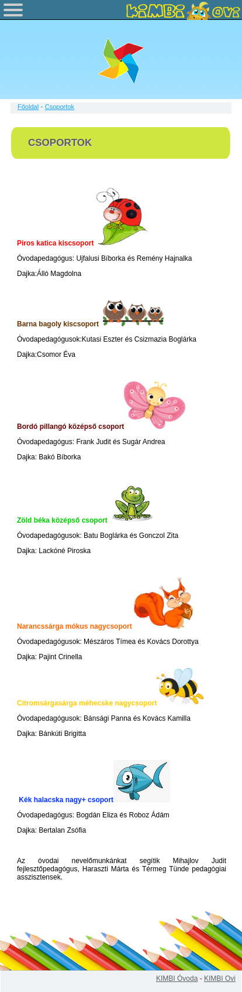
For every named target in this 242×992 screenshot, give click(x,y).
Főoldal (28, 106)
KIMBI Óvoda (177, 978)
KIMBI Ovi (220, 978)
